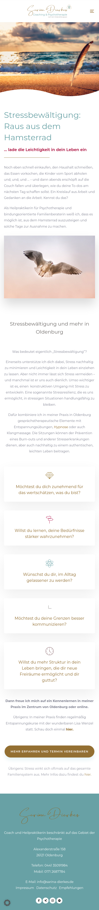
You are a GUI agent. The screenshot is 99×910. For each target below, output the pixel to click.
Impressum (25, 888)
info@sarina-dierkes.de (55, 882)
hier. (69, 729)
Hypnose (61, 427)
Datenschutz (46, 888)
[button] (7, 903)
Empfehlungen (71, 888)
